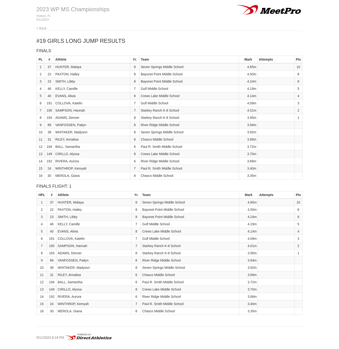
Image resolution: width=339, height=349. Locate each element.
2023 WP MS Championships (72, 9)
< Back (41, 28)
